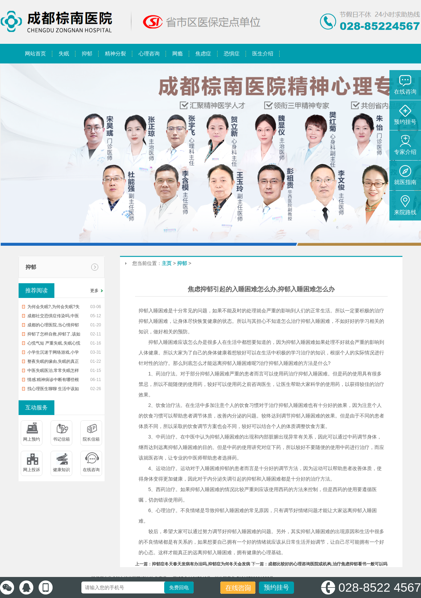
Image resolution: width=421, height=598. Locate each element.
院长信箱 (91, 439)
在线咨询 (91, 469)
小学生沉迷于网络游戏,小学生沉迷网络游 (53, 353)
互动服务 (36, 407)
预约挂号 (276, 587)
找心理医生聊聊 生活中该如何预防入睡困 (53, 389)
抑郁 (31, 267)
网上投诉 (31, 469)
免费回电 (179, 587)
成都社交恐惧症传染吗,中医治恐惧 (53, 316)
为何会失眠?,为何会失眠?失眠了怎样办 (53, 307)
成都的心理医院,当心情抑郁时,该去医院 (53, 325)
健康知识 (61, 469)
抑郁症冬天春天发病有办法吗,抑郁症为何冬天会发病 (201, 564)
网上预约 (31, 439)
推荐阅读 (36, 290)
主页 (167, 263)
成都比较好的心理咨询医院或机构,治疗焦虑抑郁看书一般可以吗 (327, 564)
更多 (94, 290)
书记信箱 (61, 439)
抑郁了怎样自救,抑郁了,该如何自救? (53, 335)
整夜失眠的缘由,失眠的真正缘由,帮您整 (53, 362)
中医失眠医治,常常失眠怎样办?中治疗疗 (53, 371)
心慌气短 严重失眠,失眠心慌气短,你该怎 (53, 344)
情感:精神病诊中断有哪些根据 (53, 380)
